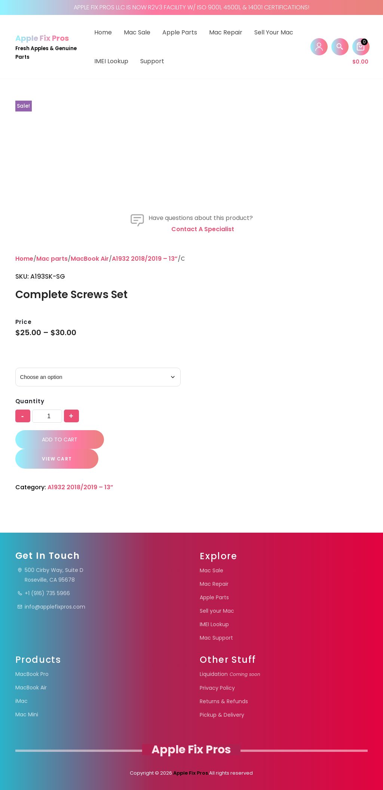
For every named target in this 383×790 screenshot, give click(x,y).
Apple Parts (179, 32)
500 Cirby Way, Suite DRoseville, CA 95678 (50, 575)
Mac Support (216, 638)
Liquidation (230, 674)
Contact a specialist (202, 229)
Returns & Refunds (224, 701)
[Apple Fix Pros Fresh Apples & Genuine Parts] (48, 46)
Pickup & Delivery (222, 715)
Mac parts (52, 258)
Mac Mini (26, 714)
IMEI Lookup (111, 61)
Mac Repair (225, 32)
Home (103, 32)
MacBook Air (90, 258)
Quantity (30, 401)
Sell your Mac (273, 32)
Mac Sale (137, 32)
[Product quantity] (47, 416)
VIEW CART (57, 459)
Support (152, 61)
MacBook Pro (32, 674)
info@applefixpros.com (51, 606)
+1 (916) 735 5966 (43, 593)
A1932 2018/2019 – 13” (145, 258)
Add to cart (59, 439)
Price (23, 322)
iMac (21, 701)
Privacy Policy (217, 688)
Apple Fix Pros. (190, 773)
